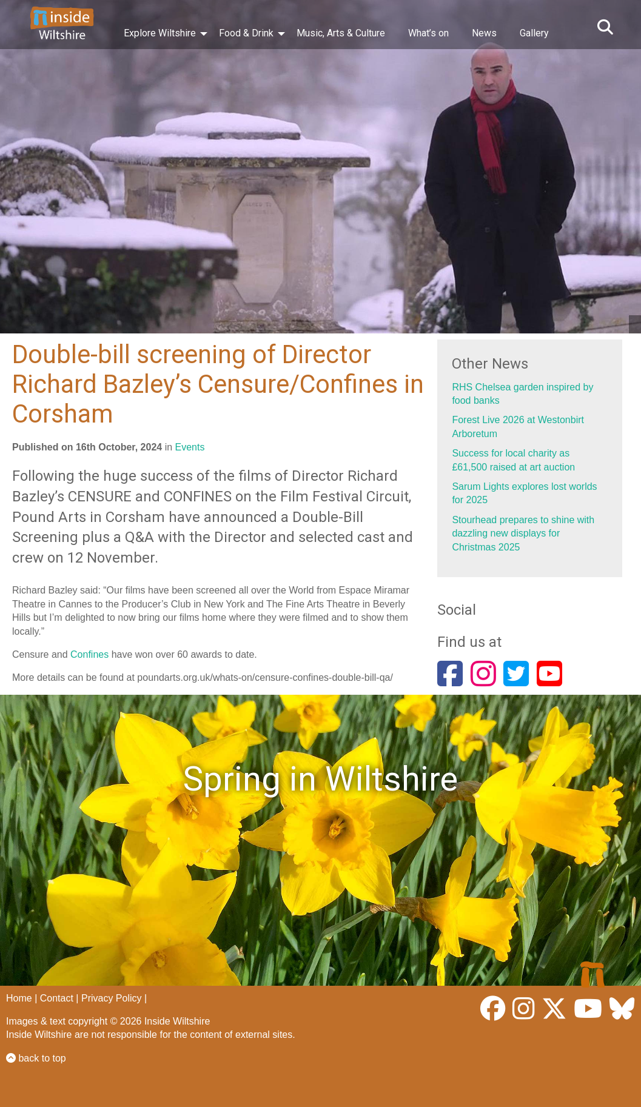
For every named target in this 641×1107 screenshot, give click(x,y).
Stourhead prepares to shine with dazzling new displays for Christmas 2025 (523, 533)
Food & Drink (246, 33)
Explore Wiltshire (160, 33)
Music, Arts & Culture (341, 33)
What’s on (428, 33)
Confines (89, 654)
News (484, 33)
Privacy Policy (111, 998)
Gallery (534, 33)
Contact (56, 998)
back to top (36, 1058)
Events (190, 447)
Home (19, 998)
